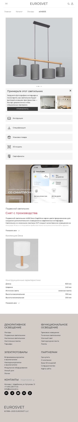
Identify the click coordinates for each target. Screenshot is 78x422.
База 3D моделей (48, 363)
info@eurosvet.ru (11, 389)
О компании (46, 360)
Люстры (7, 332)
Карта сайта (46, 369)
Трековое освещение (50, 332)
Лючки (7, 373)
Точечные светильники (51, 335)
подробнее (15, 198)
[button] (36, 86)
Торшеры (8, 344)
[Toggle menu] (6, 4)
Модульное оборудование (15, 368)
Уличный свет (47, 338)
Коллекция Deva (14, 235)
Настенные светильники (14, 338)
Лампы (44, 344)
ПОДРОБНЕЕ (27, 380)
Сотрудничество (48, 366)
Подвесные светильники (14, 335)
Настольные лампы (12, 341)
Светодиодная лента (50, 341)
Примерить (22, 109)
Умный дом (9, 371)
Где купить (45, 357)
